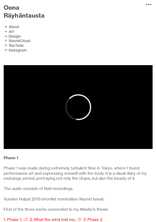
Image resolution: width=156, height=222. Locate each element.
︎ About (12, 27)
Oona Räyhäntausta (24, 11)
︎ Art (9, 31)
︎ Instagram (15, 50)
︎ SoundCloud (17, 41)
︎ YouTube (14, 45)
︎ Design (12, 36)
